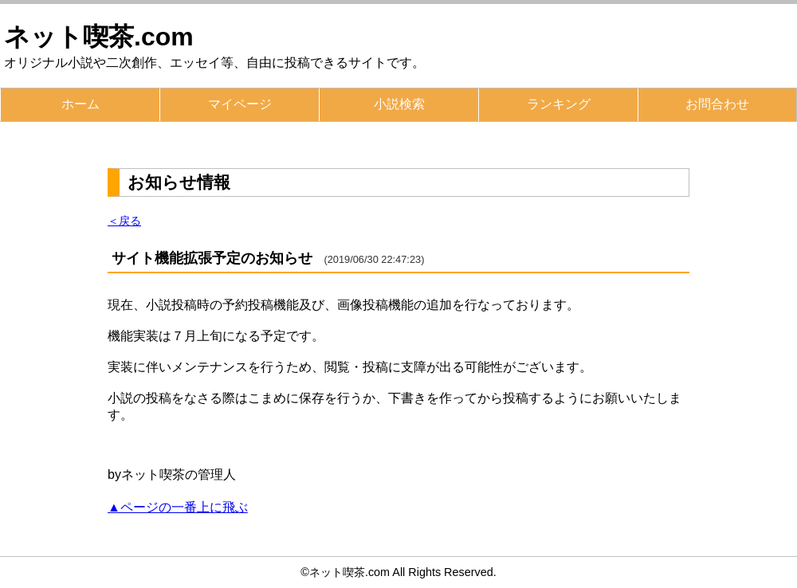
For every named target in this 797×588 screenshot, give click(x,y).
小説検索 (399, 104)
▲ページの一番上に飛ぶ (178, 507)
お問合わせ (717, 104)
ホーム (80, 104)
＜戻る (124, 220)
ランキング (559, 104)
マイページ (240, 104)
